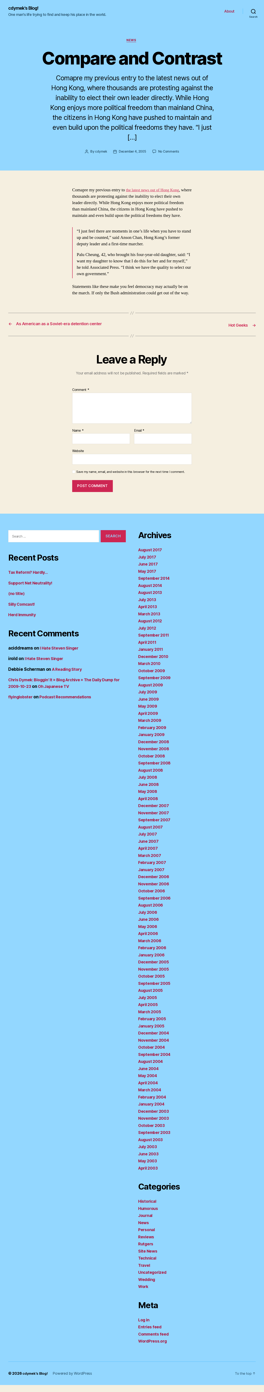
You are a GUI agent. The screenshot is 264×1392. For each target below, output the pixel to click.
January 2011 (152, 656)
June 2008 (149, 791)
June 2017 (149, 571)
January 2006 (152, 961)
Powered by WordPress (74, 1380)
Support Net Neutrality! (32, 590)
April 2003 (149, 1175)
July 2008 (148, 784)
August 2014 (151, 592)
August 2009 (152, 691)
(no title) (17, 600)
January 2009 (152, 741)
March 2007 (150, 862)
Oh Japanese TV (77, 693)
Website (78, 458)
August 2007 (151, 834)
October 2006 (152, 898)
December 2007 (155, 812)
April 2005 (149, 1011)
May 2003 (148, 1168)
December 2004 (155, 1040)
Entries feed (151, 1334)
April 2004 (149, 1089)
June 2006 (149, 926)
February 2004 (153, 1104)
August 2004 (152, 1068)
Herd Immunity (23, 621)
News (132, 41)
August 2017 (151, 557)
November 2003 (155, 1125)
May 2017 (148, 578)
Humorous (149, 1215)
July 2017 (148, 564)
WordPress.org (154, 1348)
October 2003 (152, 1132)
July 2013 (148, 606)
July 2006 (148, 919)
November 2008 (155, 756)
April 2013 (148, 613)
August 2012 (151, 628)
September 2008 (155, 770)
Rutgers (146, 1251)
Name (78, 437)
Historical (148, 1208)
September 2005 (155, 990)
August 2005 (151, 997)
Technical (148, 1265)
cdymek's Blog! (25, 8)
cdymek (100, 153)
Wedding (147, 1286)
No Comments (169, 153)
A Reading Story (68, 676)
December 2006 (155, 883)
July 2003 (148, 1153)
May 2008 (148, 798)
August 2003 (151, 1146)
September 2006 (155, 905)
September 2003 (155, 1139)
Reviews (147, 1243)
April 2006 (149, 940)
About (229, 11)
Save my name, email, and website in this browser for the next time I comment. (130, 479)
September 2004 (155, 1061)
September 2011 (155, 642)
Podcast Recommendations (70, 704)
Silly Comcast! (23, 611)
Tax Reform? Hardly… (30, 579)
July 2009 (148, 699)
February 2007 (153, 869)
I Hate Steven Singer (61, 655)
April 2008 (149, 805)
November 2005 (155, 976)
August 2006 (152, 912)
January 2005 (152, 1033)
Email (139, 437)
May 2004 (148, 1082)
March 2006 (150, 947)
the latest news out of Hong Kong (155, 191)
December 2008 (155, 748)
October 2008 (152, 763)
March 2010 (150, 670)
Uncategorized (153, 1279)
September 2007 (155, 827)
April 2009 (149, 720)
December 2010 (154, 663)
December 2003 (155, 1118)
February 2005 (153, 1026)
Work (143, 1293)
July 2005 (148, 1004)
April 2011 (148, 649)
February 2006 (153, 954)
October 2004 (152, 1054)
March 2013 (150, 620)
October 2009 (152, 677)
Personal (147, 1236)
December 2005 (155, 969)
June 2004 (149, 1075)
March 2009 (150, 727)
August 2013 (151, 599)
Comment (80, 397)
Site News (148, 1258)
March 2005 (150, 1018)
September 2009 (155, 684)
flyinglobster (21, 704)
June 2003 (149, 1160)
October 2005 (152, 983)
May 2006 (148, 933)
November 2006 (155, 890)
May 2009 (148, 713)
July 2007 (148, 841)
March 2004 (150, 1097)
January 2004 (152, 1111)
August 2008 (152, 777)
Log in (144, 1326)
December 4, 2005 (132, 153)
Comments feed (155, 1341)
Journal (146, 1222)
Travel (144, 1272)
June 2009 (149, 706)
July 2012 (148, 635)
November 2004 (155, 1047)
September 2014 (155, 585)
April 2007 (149, 855)
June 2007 (149, 848)
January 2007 (152, 876)
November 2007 (155, 819)
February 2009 (153, 734)
